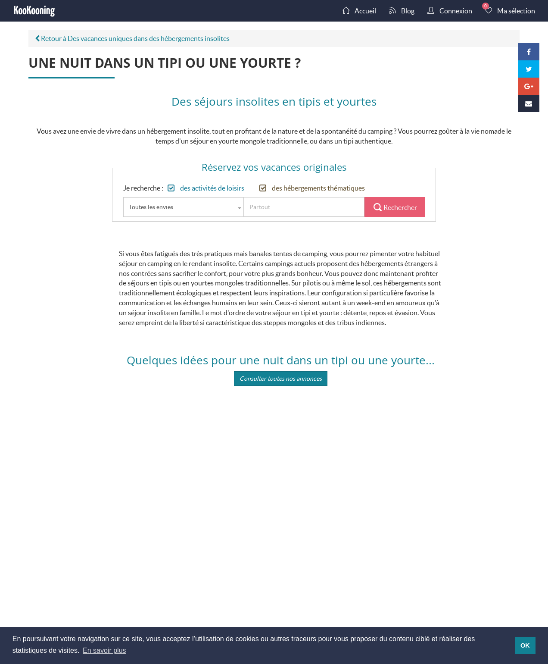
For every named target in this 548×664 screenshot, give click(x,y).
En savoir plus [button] (104, 650)
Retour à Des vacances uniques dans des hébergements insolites (132, 38)
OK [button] (525, 645)
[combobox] (183, 207)
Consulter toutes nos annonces (281, 378)
